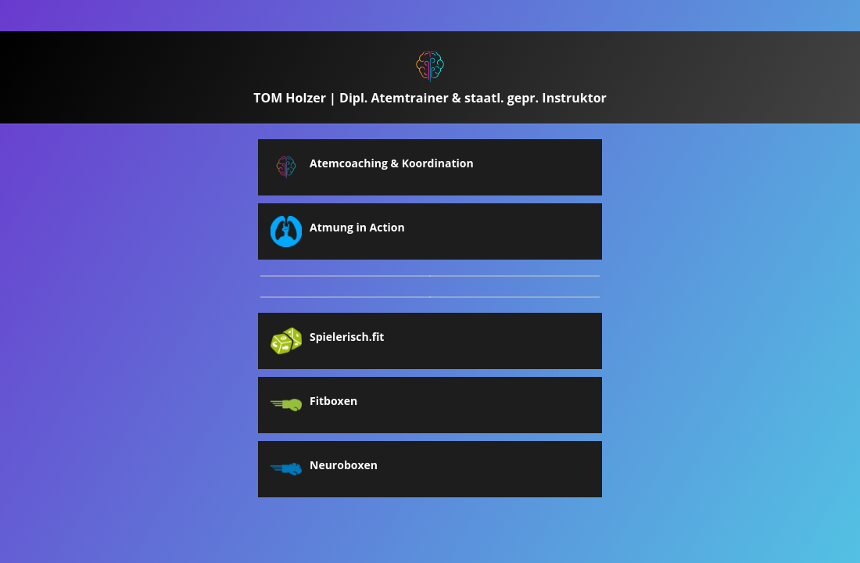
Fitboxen (333, 401)
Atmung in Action (357, 228)
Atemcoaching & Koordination (392, 163)
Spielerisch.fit (347, 337)
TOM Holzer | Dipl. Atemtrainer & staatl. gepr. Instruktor (430, 97)
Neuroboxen (344, 465)
